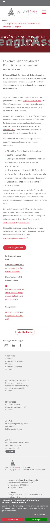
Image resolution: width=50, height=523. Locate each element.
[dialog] (25, 510)
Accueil (5, 20)
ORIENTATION (10, 356)
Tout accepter (36, 519)
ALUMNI (8, 440)
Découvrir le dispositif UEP (15, 407)
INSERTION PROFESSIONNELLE (17, 380)
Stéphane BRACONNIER (32, 101)
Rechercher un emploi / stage (17, 385)
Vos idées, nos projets (13, 445)
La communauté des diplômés (17, 443)
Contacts (8, 369)
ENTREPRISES (10, 402)
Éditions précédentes (13, 429)
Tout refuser (13, 519)
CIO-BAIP (27, 467)
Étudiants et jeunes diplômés (16, 424)
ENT (9, 451)
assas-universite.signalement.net (16, 222)
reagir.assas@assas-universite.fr (15, 238)
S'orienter (9, 364)
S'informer (9, 358)
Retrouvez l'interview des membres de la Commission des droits (14, 268)
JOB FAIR (8, 421)
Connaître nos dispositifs (15, 388)
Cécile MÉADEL (9, 129)
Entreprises (9, 426)
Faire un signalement (14, 247)
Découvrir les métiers (13, 366)
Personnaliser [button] (39, 514)
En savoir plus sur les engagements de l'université (14, 315)
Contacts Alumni (12, 448)
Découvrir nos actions (14, 361)
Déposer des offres (12, 405)
